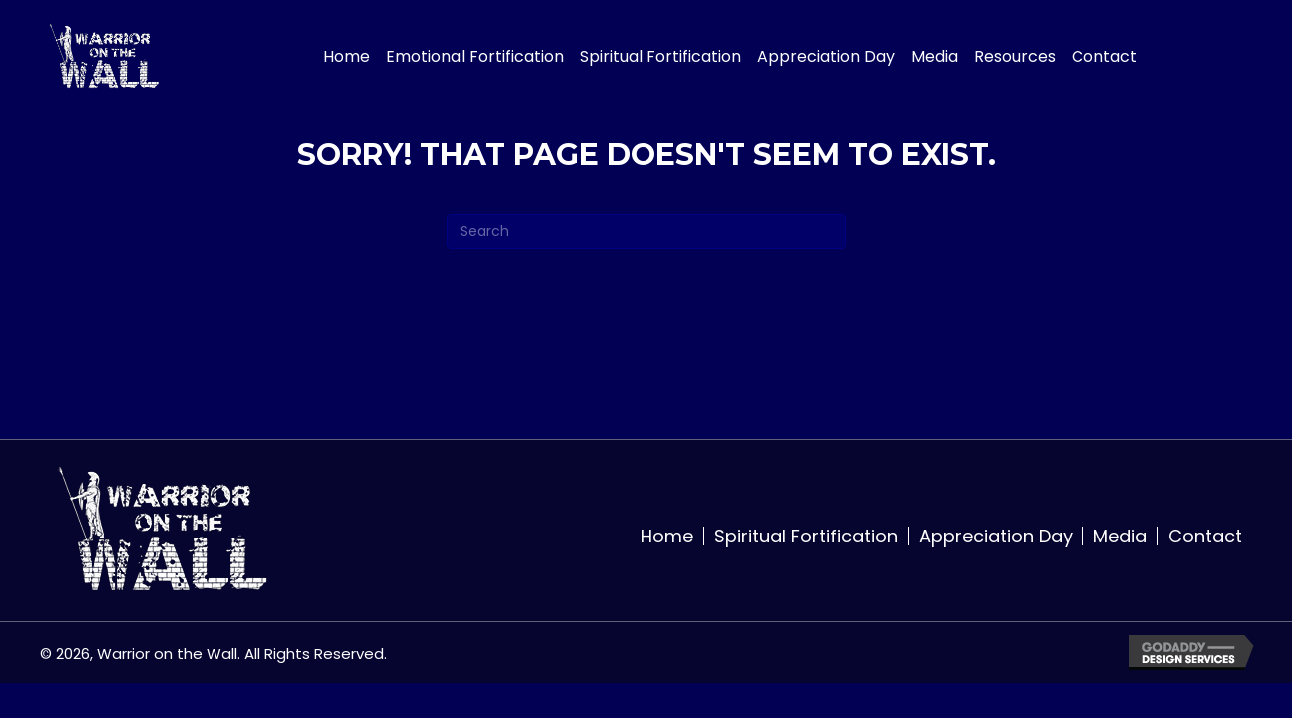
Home (667, 536)
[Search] (646, 231)
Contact (1205, 536)
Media (1120, 536)
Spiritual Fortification (806, 536)
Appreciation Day (996, 536)
